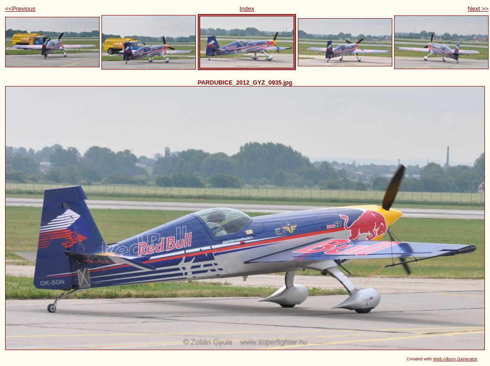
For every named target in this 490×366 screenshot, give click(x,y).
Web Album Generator (455, 358)
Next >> (478, 8)
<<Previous (20, 8)
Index (246, 8)
